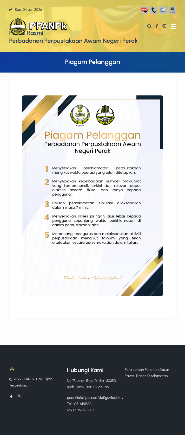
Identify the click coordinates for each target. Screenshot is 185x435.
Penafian (152, 369)
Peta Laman (134, 369)
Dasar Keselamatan (152, 376)
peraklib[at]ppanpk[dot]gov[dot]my (95, 397)
